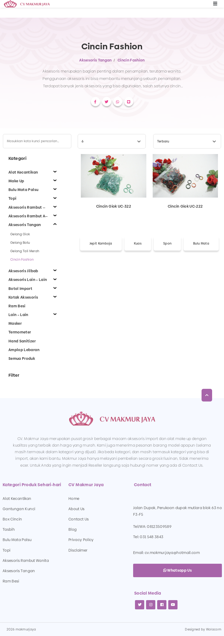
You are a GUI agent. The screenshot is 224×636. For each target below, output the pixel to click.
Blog (72, 529)
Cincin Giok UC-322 (113, 206)
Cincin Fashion (131, 60)
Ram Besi (11, 581)
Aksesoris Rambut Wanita (26, 560)
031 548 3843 (151, 536)
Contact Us (78, 519)
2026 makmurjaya (21, 629)
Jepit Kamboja (101, 243)
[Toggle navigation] (215, 4)
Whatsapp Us (177, 570)
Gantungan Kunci (19, 508)
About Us (76, 508)
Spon (167, 243)
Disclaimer (78, 550)
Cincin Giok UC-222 (185, 206)
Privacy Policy (81, 539)
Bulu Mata (201, 243)
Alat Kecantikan (17, 498)
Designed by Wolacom (203, 629)
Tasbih (9, 529)
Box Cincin (12, 519)
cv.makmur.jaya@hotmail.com (172, 552)
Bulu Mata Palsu (17, 539)
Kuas (138, 243)
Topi (6, 550)
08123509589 (159, 526)
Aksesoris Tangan (95, 60)
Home (73, 498)
